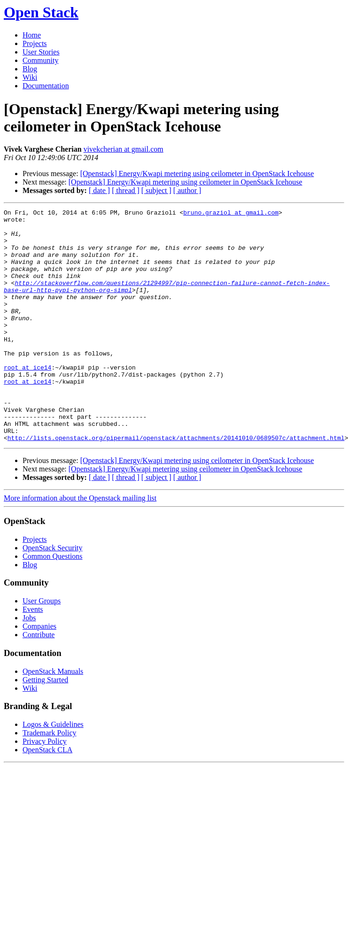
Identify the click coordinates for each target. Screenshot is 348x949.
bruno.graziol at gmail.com (230, 213)
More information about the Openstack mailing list (80, 544)
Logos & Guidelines (53, 771)
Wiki (30, 77)
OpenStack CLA (47, 796)
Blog (30, 69)
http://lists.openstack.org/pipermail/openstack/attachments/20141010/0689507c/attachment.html (176, 484)
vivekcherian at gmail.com (123, 149)
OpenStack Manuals (53, 718)
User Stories (41, 52)
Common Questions (53, 603)
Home (32, 35)
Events (33, 656)
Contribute (38, 681)
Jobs (29, 664)
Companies (39, 673)
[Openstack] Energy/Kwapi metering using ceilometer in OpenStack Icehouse (197, 173)
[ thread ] (125, 190)
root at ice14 (27, 399)
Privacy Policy (45, 788)
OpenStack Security (53, 594)
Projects (35, 43)
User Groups (42, 647)
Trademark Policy (50, 779)
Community (40, 60)
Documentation (46, 86)
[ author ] (187, 190)
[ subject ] (156, 190)
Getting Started (45, 726)
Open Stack (41, 12)
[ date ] (99, 190)
